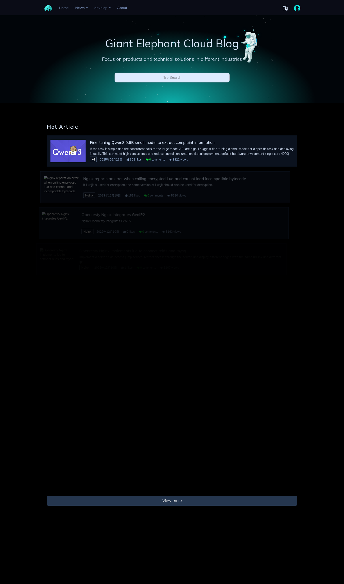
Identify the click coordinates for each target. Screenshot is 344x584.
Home (64, 7)
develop (102, 7)
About (122, 7)
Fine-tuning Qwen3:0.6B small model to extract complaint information (152, 142)
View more (172, 500)
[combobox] (172, 79)
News (81, 7)
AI (93, 159)
